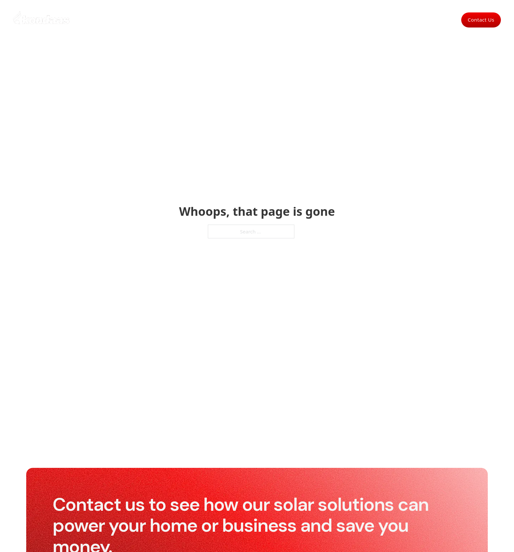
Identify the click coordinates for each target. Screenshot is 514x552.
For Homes (198, 19)
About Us (314, 19)
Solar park (282, 19)
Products (343, 19)
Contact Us (481, 19)
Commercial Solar (240, 19)
